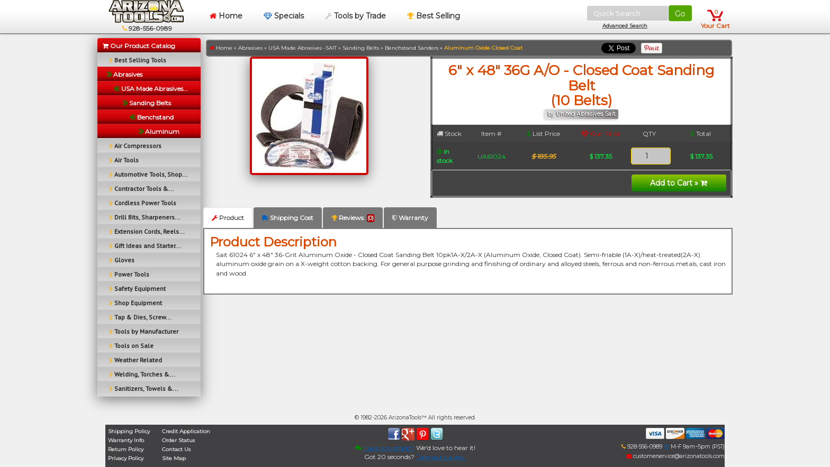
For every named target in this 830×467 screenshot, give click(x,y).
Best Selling (433, 16)
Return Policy (125, 449)
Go (680, 14)
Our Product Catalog (139, 46)
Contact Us (176, 449)
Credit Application (186, 431)
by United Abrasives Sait (581, 114)
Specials (284, 16)
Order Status (178, 440)
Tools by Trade (355, 16)
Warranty (410, 218)
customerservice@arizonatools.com (675, 456)
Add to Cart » (678, 183)
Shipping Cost (287, 218)
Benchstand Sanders (411, 47)
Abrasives (250, 47)
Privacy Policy (125, 458)
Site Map (174, 458)
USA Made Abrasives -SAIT (302, 47)
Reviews (352, 218)
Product (228, 218)
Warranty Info (126, 440)
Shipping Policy (129, 431)
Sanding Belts (360, 47)
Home (226, 16)
